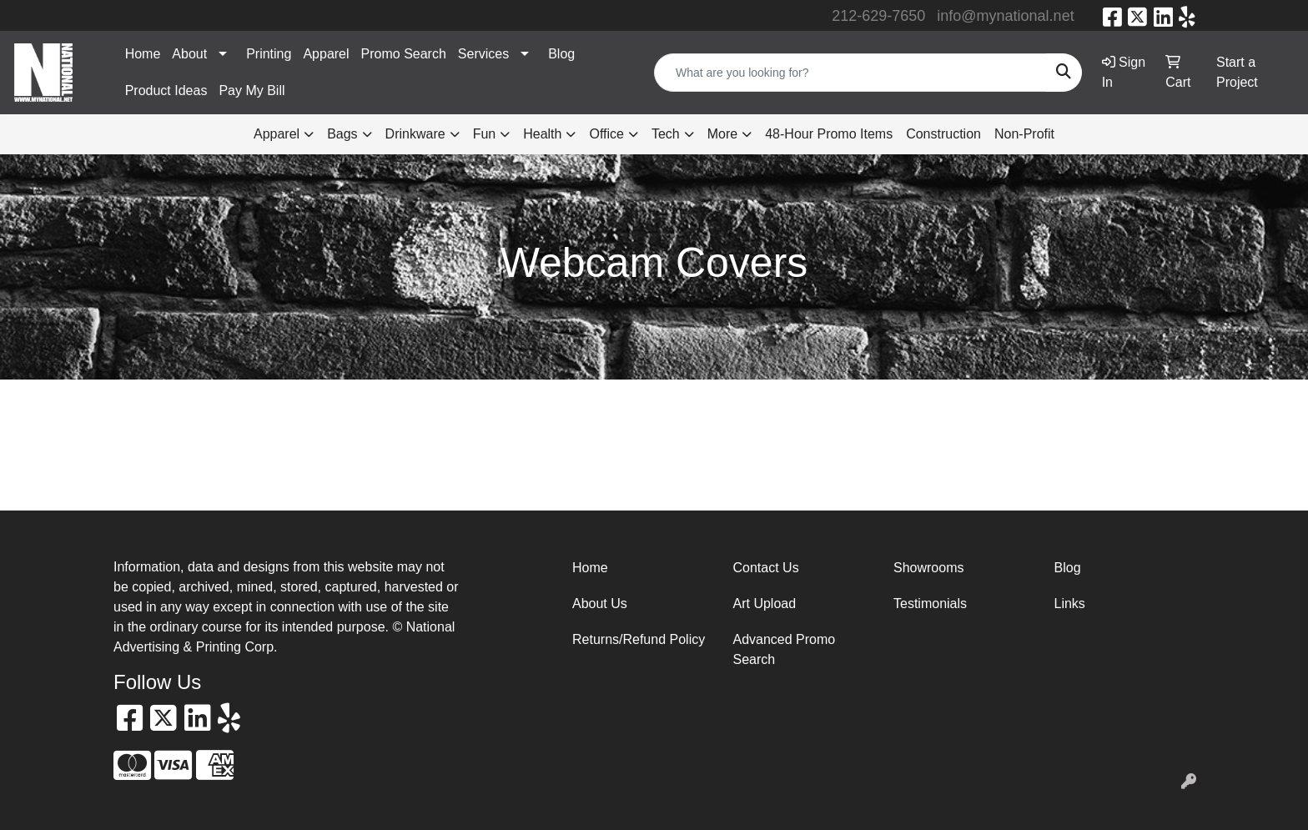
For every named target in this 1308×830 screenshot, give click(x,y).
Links (1069, 603)
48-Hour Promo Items (829, 134)
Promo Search (403, 54)
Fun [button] (484, 134)
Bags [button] (342, 134)
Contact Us (766, 568)
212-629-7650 (878, 16)
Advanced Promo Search (784, 649)
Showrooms (928, 568)
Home (143, 54)
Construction (943, 134)
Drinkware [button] (415, 134)
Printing (268, 54)
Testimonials (930, 603)
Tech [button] (665, 134)
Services (483, 54)
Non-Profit (1024, 134)
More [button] (722, 134)
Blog (561, 54)
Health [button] (542, 134)
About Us (599, 603)
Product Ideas (166, 90)
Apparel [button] (276, 134)
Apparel (326, 54)
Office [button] (606, 134)
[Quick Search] (850, 72)
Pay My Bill (251, 90)
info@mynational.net (1005, 16)
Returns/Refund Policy (638, 639)
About (189, 54)
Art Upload (765, 603)
